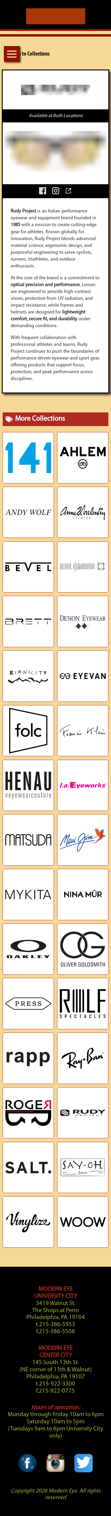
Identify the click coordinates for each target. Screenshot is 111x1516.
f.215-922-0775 (55, 1391)
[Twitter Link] (83, 1457)
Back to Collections (26, 54)
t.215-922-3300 (55, 1384)
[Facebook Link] (27, 1457)
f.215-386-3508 (55, 1332)
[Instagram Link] (55, 1457)
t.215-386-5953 (55, 1324)
